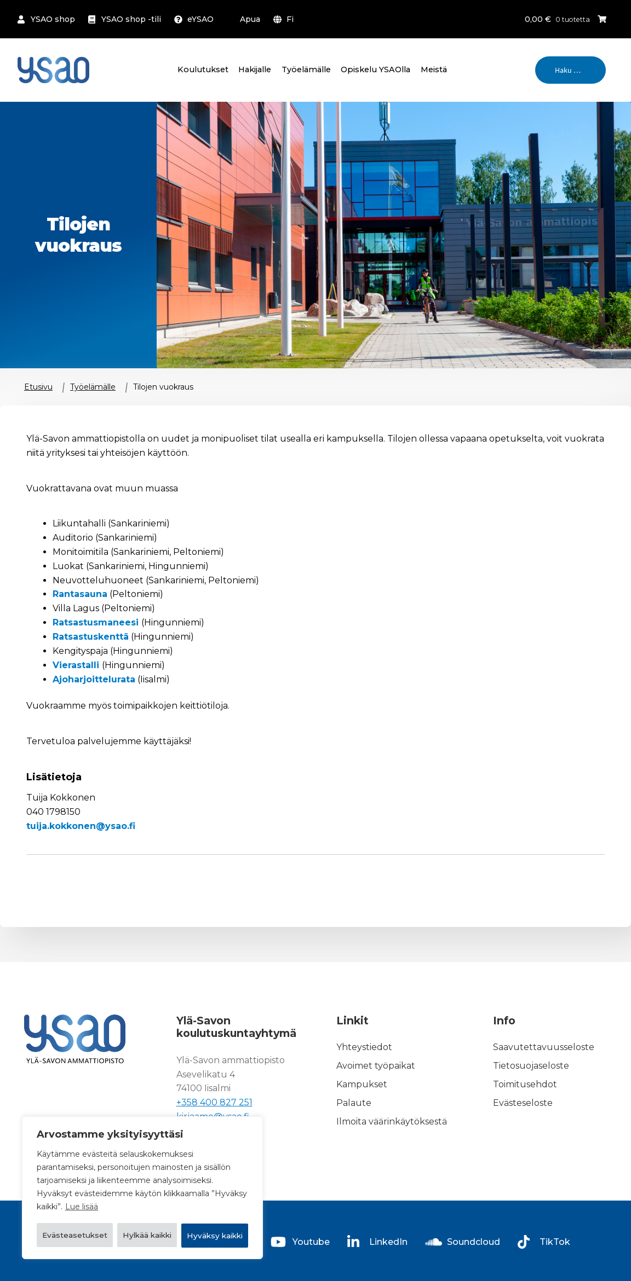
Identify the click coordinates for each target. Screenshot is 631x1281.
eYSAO (200, 19)
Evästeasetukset (92, 1207)
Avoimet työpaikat (375, 1065)
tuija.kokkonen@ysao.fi (80, 826)
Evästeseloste (523, 1103)
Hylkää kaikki (200, 1207)
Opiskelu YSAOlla (375, 69)
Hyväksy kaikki (142, 1236)
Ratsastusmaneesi (97, 622)
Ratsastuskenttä (91, 636)
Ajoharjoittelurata (94, 679)
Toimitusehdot (525, 1084)
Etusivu (38, 387)
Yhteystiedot (364, 1047)
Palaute (353, 1103)
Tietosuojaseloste (531, 1065)
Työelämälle (306, 69)
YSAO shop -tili (131, 19)
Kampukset (361, 1084)
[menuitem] (285, 19)
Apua (250, 19)
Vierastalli (77, 665)
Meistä (434, 69)
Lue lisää (81, 1180)
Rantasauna (80, 594)
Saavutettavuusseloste (543, 1047)
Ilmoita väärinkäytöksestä (391, 1121)
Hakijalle (254, 69)
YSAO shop (53, 19)
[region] (142, 1174)
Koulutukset (202, 69)
